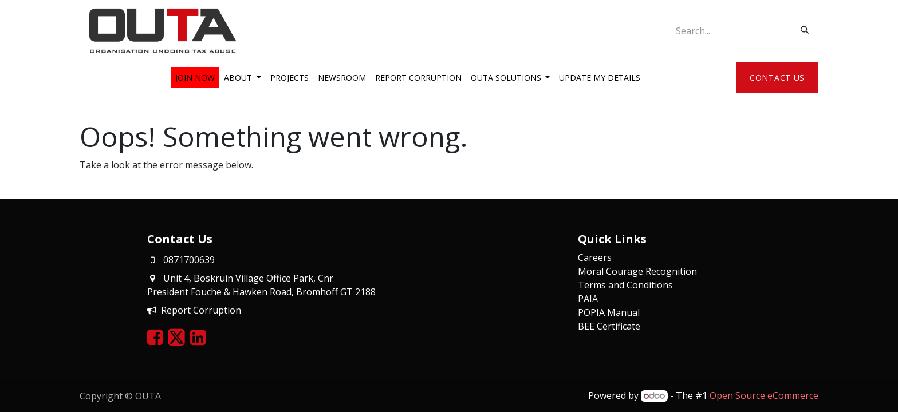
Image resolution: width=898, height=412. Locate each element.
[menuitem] (195, 77)
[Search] (804, 29)
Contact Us (777, 77)
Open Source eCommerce (764, 395)
